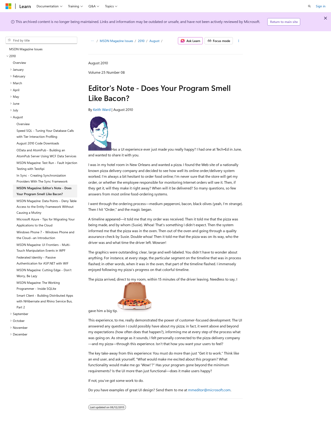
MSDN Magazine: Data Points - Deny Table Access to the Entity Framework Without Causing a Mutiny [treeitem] (47, 207)
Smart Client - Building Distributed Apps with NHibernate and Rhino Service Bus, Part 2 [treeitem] (45, 301)
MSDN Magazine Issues (116, 41)
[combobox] (41, 40)
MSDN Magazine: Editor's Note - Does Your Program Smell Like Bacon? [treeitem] (44, 191)
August (154, 41)
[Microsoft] (8, 6)
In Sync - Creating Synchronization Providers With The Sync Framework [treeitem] (42, 178)
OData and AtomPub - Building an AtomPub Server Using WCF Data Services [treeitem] (46, 153)
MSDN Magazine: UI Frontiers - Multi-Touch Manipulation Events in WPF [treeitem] (44, 247)
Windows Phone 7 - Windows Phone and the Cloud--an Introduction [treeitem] (45, 235)
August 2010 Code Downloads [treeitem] (38, 143)
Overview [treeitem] (19, 62)
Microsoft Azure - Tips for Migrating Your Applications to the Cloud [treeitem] (46, 222)
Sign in (320, 6)
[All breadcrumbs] (92, 41)
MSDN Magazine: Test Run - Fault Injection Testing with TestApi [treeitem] (47, 166)
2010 (141, 41)
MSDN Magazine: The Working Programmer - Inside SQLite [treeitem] (38, 285)
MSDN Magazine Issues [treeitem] (26, 49)
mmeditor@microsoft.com (209, 389)
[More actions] (239, 41)
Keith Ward (102, 109)
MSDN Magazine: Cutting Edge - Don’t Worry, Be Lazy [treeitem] (44, 273)
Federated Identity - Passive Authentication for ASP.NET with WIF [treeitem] (42, 260)
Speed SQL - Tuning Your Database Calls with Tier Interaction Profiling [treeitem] (45, 133)
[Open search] (309, 6)
